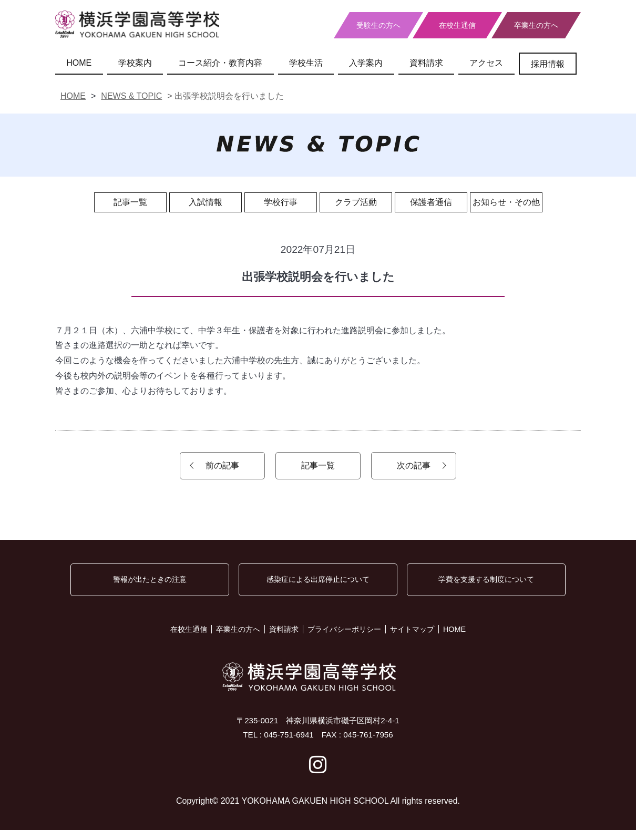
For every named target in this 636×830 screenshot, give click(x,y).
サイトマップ (412, 629)
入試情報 (205, 202)
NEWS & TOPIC (131, 95)
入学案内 (366, 62)
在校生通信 (457, 25)
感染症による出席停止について (318, 579)
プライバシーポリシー (344, 629)
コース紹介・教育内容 (220, 62)
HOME (78, 62)
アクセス (486, 62)
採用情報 (548, 63)
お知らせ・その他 (506, 202)
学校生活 (306, 62)
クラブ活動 (356, 202)
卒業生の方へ (536, 25)
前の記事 (222, 465)
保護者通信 (431, 202)
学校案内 (135, 62)
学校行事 (281, 202)
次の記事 (413, 465)
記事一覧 (130, 202)
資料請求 (426, 62)
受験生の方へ (378, 25)
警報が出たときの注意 (150, 579)
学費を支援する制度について (486, 579)
